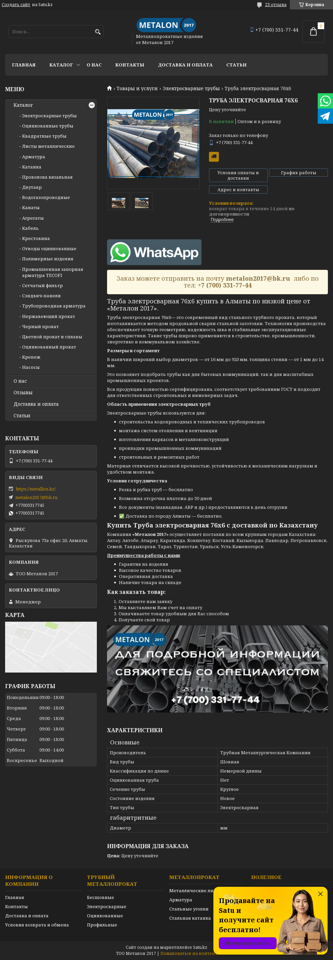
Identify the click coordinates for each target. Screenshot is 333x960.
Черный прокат (40, 326)
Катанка (31, 167)
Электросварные (106, 906)
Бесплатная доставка (214, 157)
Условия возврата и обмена (37, 925)
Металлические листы (195, 890)
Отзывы (23, 392)
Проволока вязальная (47, 177)
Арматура (33, 157)
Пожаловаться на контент (188, 953)
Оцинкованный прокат (49, 347)
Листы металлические (48, 146)
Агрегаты (33, 218)
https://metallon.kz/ (36, 489)
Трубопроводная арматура (54, 306)
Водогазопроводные (46, 197)
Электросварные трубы (191, 88)
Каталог (61, 65)
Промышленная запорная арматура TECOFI (52, 272)
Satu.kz (200, 947)
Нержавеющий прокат (48, 316)
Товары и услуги (137, 88)
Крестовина (36, 238)
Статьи (236, 65)
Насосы (31, 367)
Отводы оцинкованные (49, 248)
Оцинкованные (105, 916)
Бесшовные (100, 897)
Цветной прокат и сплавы (52, 337)
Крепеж (31, 357)
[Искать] (98, 32)
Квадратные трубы (44, 136)
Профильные (102, 925)
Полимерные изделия (47, 259)
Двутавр (32, 187)
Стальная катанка (190, 918)
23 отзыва (275, 4)
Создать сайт (16, 4)
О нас (94, 65)
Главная (24, 65)
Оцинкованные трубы (47, 126)
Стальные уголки (189, 909)
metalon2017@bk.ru (36, 497)
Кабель (30, 228)
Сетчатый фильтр (42, 285)
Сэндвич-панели (41, 296)
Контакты (129, 65)
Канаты (31, 207)
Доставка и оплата (185, 65)
